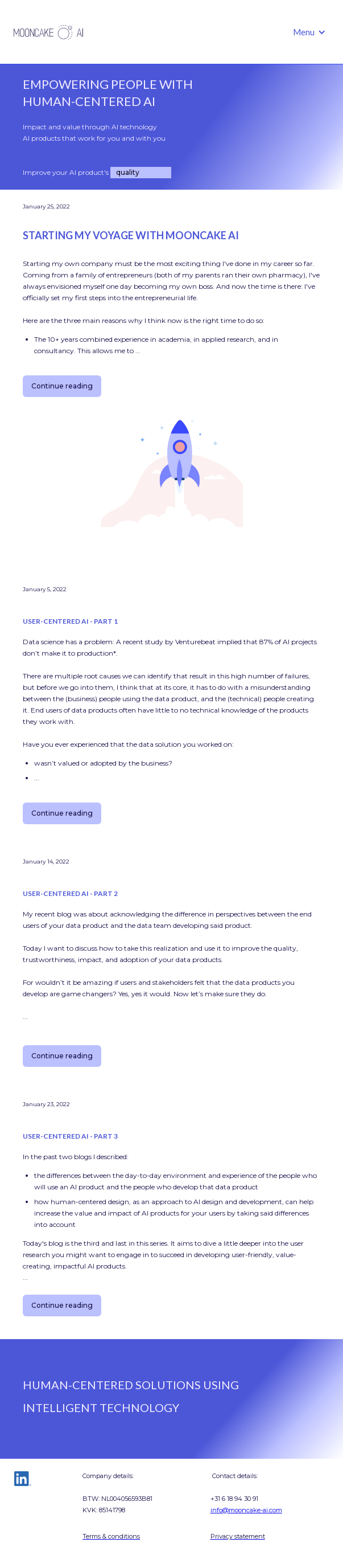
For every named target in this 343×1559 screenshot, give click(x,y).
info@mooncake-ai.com (246, 1510)
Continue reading (62, 386)
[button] (309, 31)
